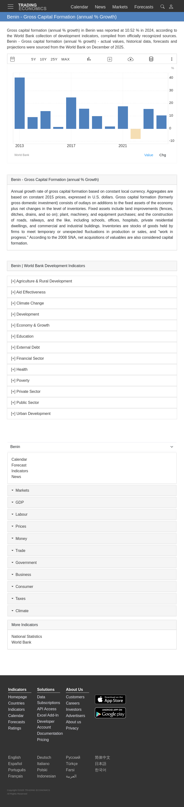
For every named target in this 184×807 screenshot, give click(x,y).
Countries (16, 703)
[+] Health (19, 369)
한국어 (100, 770)
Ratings (14, 728)
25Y (54, 59)
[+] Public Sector (25, 403)
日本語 (100, 764)
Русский (73, 757)
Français (15, 776)
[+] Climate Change (27, 303)
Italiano (43, 764)
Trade (18, 550)
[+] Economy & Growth (30, 325)
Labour (20, 514)
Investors (73, 709)
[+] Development (25, 314)
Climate (20, 611)
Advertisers (75, 716)
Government (24, 562)
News (16, 477)
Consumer (22, 586)
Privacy (72, 728)
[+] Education (22, 336)
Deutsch (44, 757)
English (14, 757)
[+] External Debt (25, 347)
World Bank (75, 47)
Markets (20, 490)
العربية (71, 776)
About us (73, 722)
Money (19, 538)
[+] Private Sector (25, 391)
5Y (33, 59)
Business (21, 574)
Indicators (20, 471)
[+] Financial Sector (27, 358)
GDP (18, 502)
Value (148, 155)
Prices (19, 526)
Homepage (17, 697)
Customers (75, 697)
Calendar (19, 459)
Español (15, 764)
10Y (43, 59)
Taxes (18, 598)
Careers (73, 703)
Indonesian (46, 776)
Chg (162, 155)
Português (17, 770)
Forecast (19, 465)
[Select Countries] (92, 446)
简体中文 (102, 757)
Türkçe (72, 764)
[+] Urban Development (31, 414)
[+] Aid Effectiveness (28, 292)
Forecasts (16, 722)
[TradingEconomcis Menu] (12, 6)
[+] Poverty (20, 380)
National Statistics (27, 636)
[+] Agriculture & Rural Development (41, 281)
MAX (65, 59)
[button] (171, 7)
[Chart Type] (89, 59)
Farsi (70, 770)
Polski (42, 770)
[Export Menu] (171, 59)
